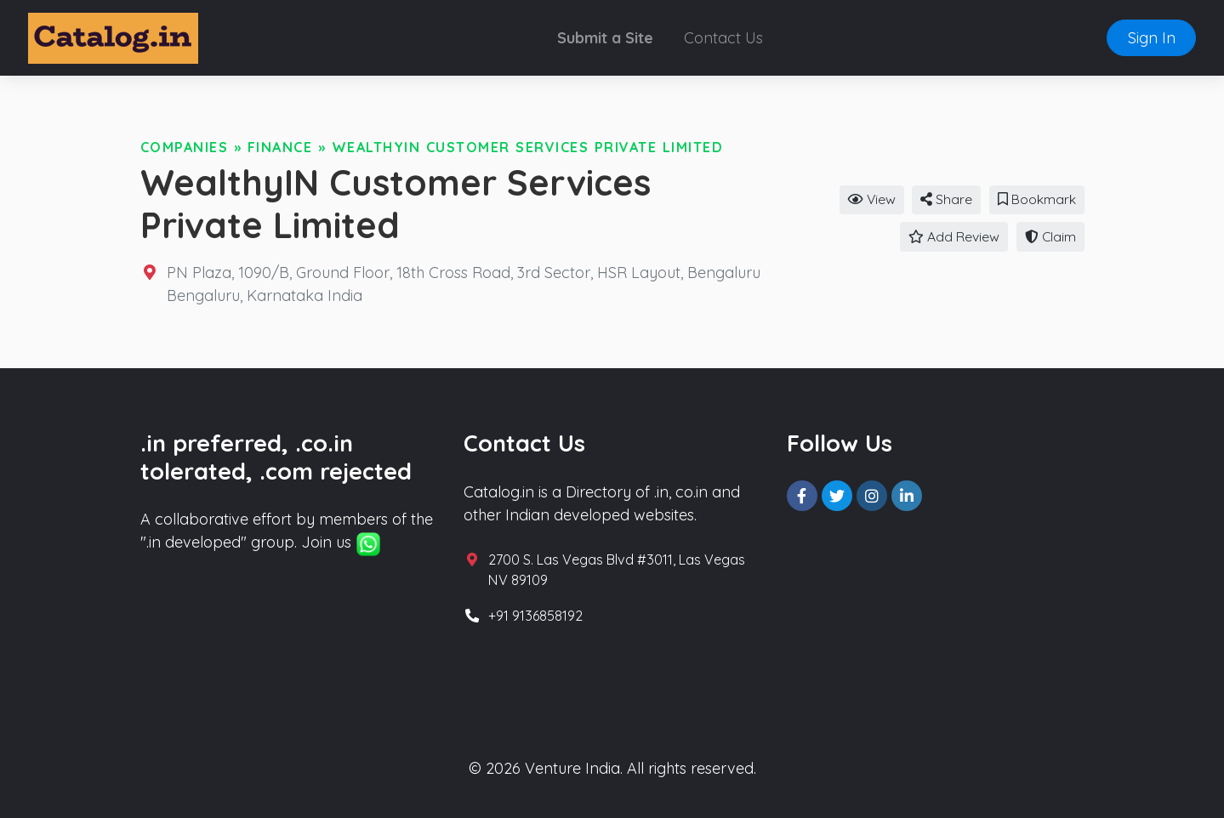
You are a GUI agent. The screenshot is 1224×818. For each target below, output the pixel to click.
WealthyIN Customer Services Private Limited (528, 147)
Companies (184, 147)
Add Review (953, 236)
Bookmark (1037, 198)
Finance (280, 147)
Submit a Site (605, 38)
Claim (1050, 236)
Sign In (1152, 38)
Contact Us (723, 38)
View (872, 198)
